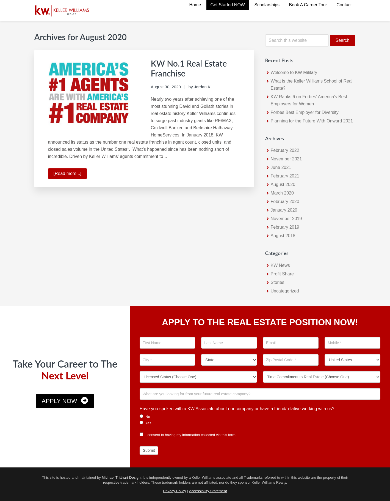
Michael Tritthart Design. (122, 477)
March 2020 (282, 193)
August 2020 (283, 184)
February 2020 (285, 201)
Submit (149, 450)
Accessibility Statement (208, 491)
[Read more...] (70, 174)
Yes (145, 423)
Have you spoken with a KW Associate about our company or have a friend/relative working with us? (237, 408)
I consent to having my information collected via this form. (188, 435)
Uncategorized (285, 291)
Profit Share (282, 274)
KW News (280, 265)
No (145, 416)
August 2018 (283, 235)
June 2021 (281, 167)
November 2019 (286, 218)
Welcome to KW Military (294, 72)
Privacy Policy (174, 491)
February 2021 (285, 176)
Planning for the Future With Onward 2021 (312, 121)
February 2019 (285, 227)
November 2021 (286, 159)
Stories (277, 282)
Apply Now (59, 401)
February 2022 (285, 150)
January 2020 (284, 210)
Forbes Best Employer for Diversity (305, 112)
